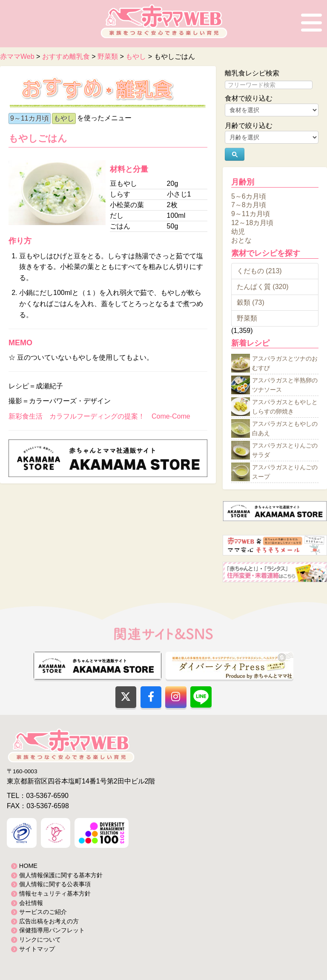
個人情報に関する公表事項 (55, 884)
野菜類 (247, 318)
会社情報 (31, 902)
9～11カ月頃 (29, 118)
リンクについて (40, 939)
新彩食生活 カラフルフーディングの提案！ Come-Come (99, 416)
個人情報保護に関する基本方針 (61, 875)
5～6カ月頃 (248, 195)
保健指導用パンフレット (52, 930)
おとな (241, 240)
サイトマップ (37, 948)
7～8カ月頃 (248, 204)
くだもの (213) (259, 271)
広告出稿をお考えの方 (49, 921)
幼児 (238, 231)
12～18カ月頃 (252, 222)
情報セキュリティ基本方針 (55, 893)
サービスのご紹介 (43, 911)
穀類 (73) (250, 302)
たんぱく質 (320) (263, 286)
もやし (64, 118)
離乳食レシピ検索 (252, 73)
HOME (28, 865)
